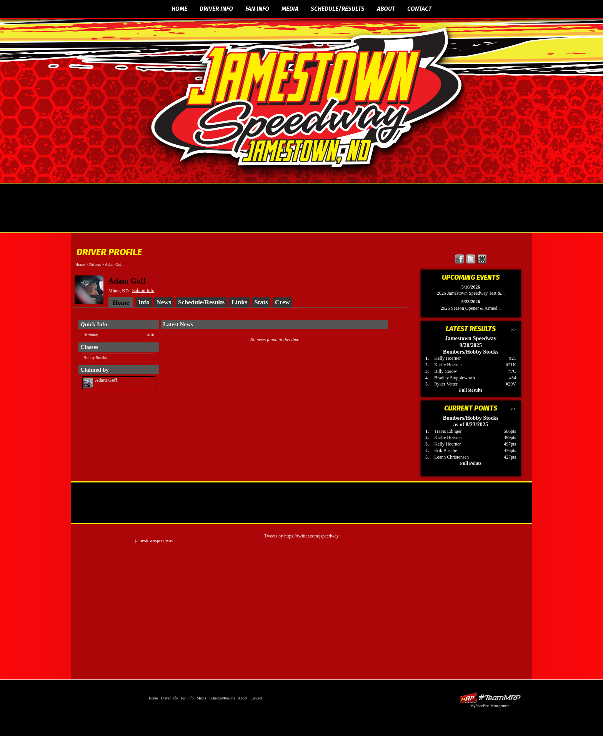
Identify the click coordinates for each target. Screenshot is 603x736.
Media (290, 8)
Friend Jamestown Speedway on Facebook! (460, 259)
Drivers (95, 264)
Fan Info (257, 8)
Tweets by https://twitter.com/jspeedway (301, 536)
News (164, 302)
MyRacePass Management (490, 706)
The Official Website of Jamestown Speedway (306, 98)
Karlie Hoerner (448, 364)
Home (179, 8)
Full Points (470, 463)
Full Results (470, 390)
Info (144, 302)
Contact (419, 8)
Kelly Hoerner (447, 358)
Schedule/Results (338, 8)
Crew (282, 302)
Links (239, 302)
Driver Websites (490, 698)
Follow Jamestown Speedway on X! (471, 259)
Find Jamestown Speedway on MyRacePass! (482, 259)
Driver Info (216, 8)
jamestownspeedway (154, 540)
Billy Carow (445, 371)
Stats (261, 302)
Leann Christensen (451, 457)
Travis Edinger (447, 431)
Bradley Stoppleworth (454, 378)
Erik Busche (445, 450)
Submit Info (143, 290)
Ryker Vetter (445, 384)
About (386, 8)
